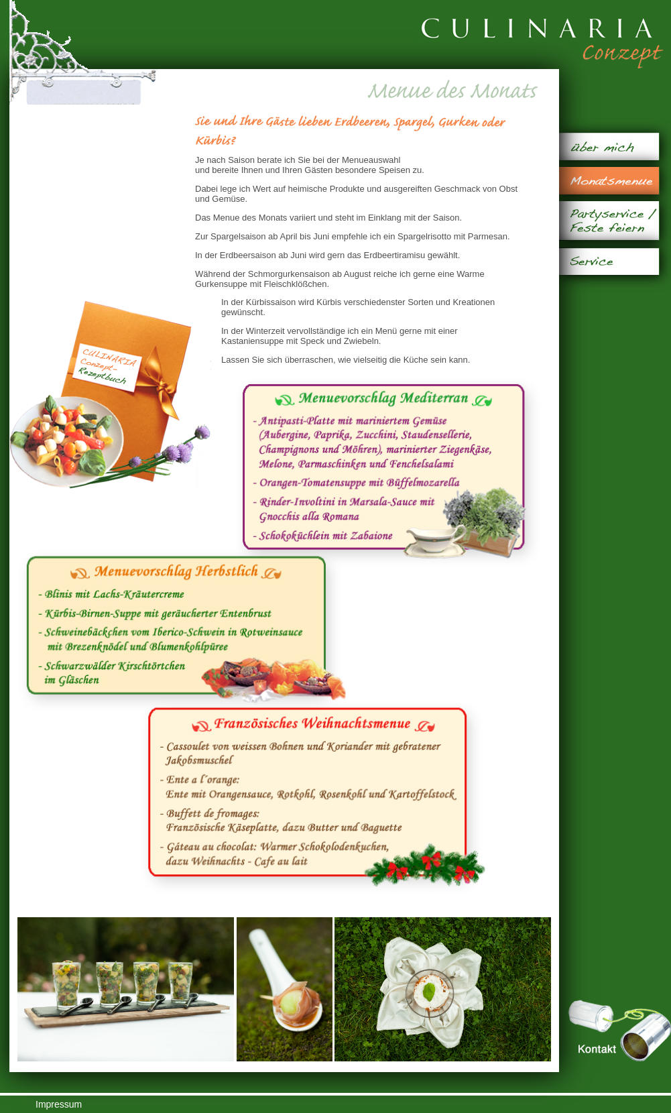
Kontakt (619, 1031)
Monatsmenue (609, 180)
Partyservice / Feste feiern (609, 221)
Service (609, 261)
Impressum (59, 1104)
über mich (609, 146)
